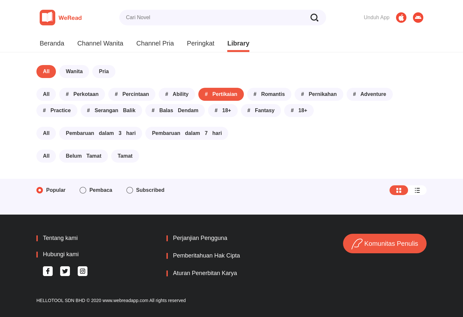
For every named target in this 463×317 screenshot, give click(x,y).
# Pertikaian (221, 94)
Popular (56, 190)
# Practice (57, 110)
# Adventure (369, 94)
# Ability (177, 94)
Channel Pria (155, 43)
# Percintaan (132, 94)
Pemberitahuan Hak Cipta (206, 255)
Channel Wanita (100, 43)
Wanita (74, 71)
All (46, 71)
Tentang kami (60, 238)
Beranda (52, 43)
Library (238, 43)
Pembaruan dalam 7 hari (187, 133)
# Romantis (269, 94)
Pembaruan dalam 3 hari (101, 133)
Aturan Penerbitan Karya (205, 273)
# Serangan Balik (111, 110)
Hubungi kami (61, 254)
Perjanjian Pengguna (200, 238)
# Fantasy (261, 110)
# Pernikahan (319, 94)
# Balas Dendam (175, 110)
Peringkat (201, 43)
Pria (104, 71)
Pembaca (100, 190)
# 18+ (223, 110)
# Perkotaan (82, 94)
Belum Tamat (83, 156)
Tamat (125, 156)
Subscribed (150, 190)
